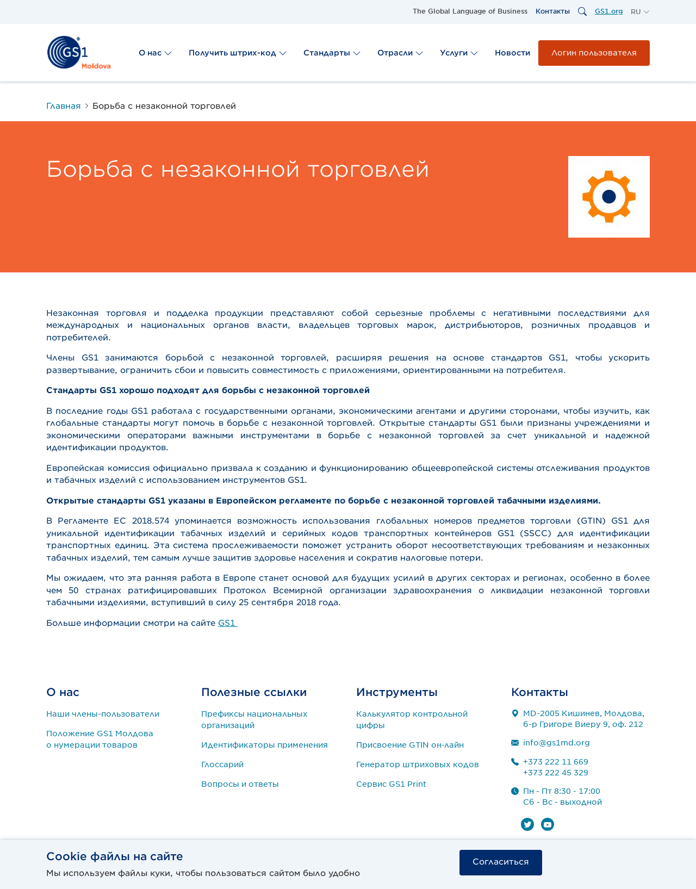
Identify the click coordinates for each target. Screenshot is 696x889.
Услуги (459, 52)
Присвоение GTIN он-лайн (410, 745)
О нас (155, 52)
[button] (640, 12)
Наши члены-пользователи (102, 714)
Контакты (553, 11)
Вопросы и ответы (240, 784)
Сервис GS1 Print (391, 784)
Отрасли (400, 52)
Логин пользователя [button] (594, 52)
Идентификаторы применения (264, 745)
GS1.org (609, 11)
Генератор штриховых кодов (417, 764)
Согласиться (501, 862)
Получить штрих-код (238, 52)
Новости (512, 52)
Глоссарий (222, 764)
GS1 (228, 623)
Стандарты (332, 52)
